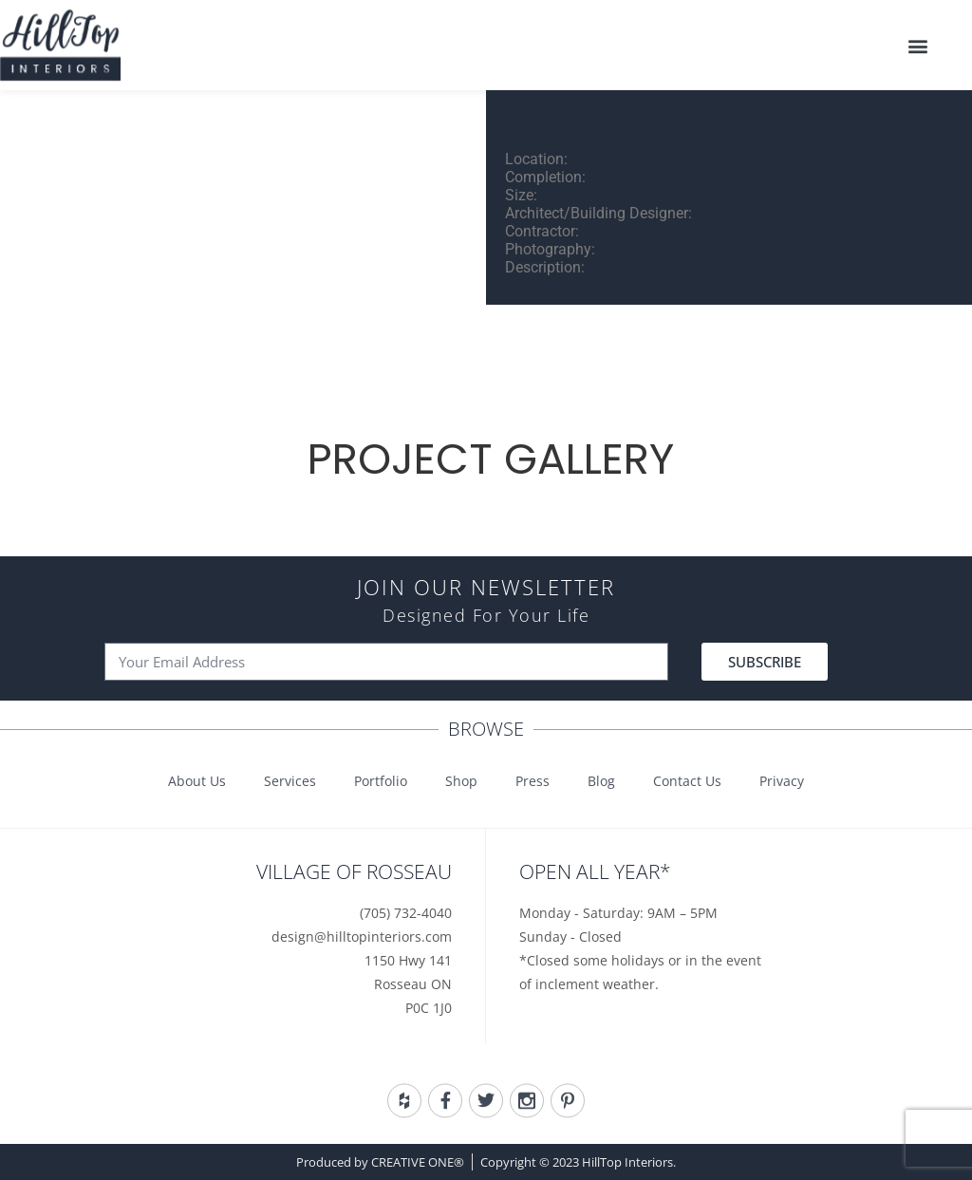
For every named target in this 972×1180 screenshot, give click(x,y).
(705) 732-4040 (406, 913)
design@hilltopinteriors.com (361, 936)
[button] (918, 42)
